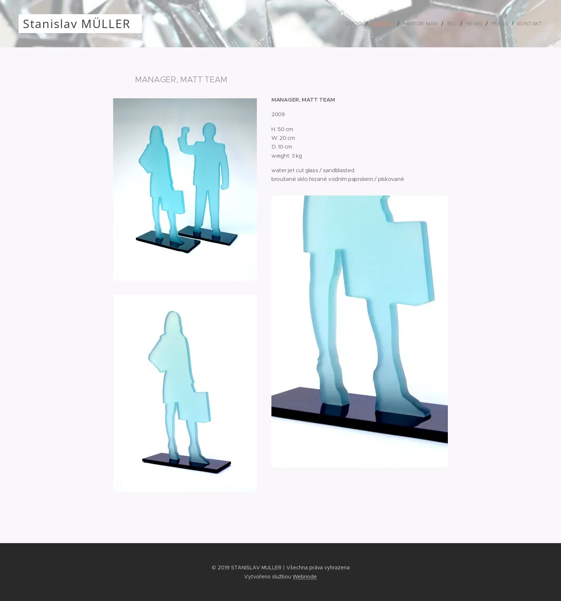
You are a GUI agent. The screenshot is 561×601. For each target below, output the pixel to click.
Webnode (305, 576)
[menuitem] (358, 24)
